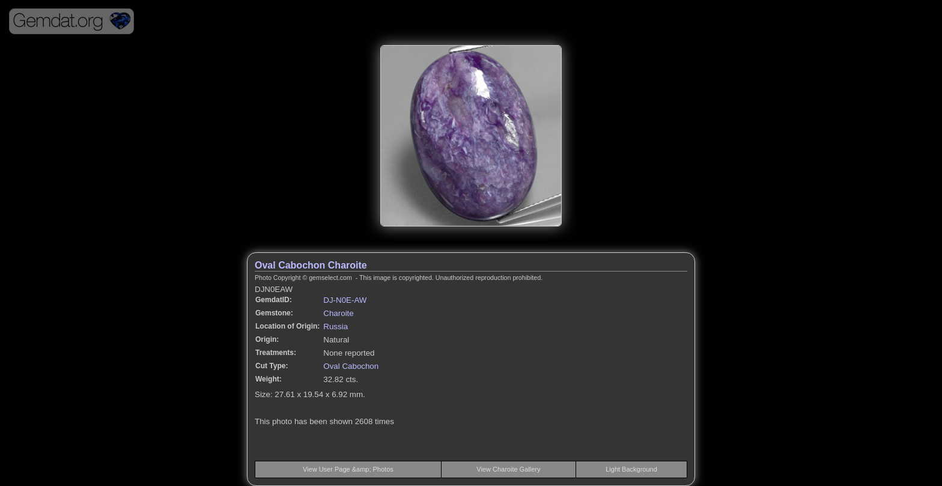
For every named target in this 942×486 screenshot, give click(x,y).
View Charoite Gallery (508, 469)
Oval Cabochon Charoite (311, 265)
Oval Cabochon (350, 366)
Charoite (338, 313)
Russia (335, 326)
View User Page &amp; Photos (348, 469)
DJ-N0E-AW (344, 300)
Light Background (631, 469)
